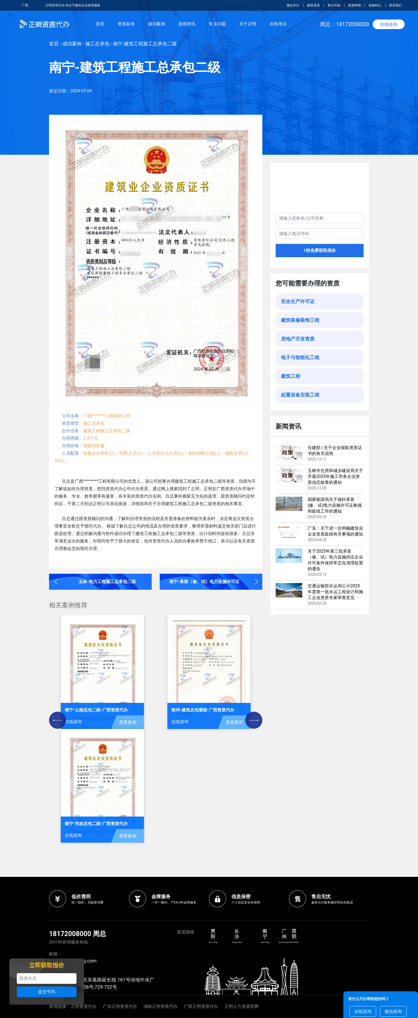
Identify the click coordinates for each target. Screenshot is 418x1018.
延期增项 (354, 5)
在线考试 (278, 23)
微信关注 (293, 5)
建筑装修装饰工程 (300, 320)
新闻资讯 (186, 23)
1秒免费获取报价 (319, 250)
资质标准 (126, 23)
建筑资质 (313, 5)
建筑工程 (290, 376)
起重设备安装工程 (300, 395)
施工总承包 (97, 43)
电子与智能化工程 (300, 357)
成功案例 (156, 23)
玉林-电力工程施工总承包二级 (106, 581)
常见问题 (217, 23)
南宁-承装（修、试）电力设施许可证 (204, 581)
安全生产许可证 (298, 301)
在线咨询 (388, 24)
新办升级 (334, 5)
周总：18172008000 (344, 24)
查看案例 (127, 722)
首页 (100, 23)
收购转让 (375, 5)
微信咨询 (393, 1011)
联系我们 (395, 5)
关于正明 (247, 23)
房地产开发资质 (298, 339)
